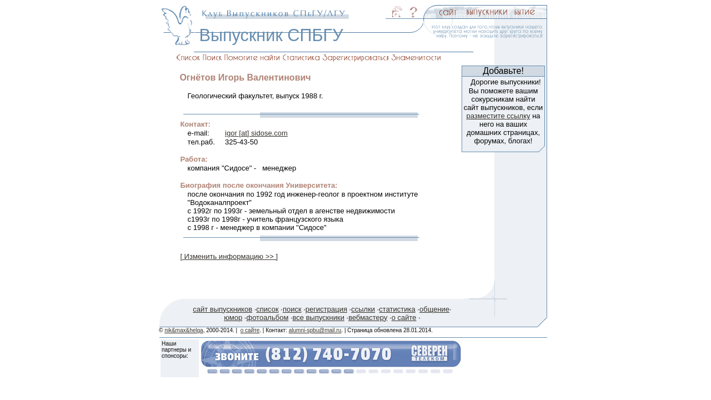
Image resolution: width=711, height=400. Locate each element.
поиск (292, 309)
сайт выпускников (222, 309)
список (267, 309)
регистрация (326, 309)
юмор (233, 317)
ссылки (363, 309)
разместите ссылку (498, 116)
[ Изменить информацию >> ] (229, 256)
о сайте (404, 317)
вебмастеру (367, 317)
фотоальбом (267, 317)
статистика (397, 309)
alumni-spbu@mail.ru (315, 330)
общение (434, 309)
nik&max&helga (183, 330)
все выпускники (318, 317)
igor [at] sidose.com (256, 133)
